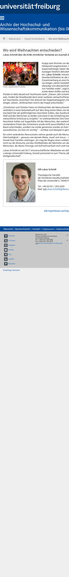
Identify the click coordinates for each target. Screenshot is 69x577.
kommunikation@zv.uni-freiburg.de (50, 243)
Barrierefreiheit (22, 229)
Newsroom (15, 38)
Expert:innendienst (35, 38)
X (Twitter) (11, 240)
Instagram (11, 245)
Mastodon (11, 264)
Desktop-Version (11, 270)
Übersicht (8, 229)
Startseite (4, 38)
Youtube (11, 250)
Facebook (11, 236)
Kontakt (36, 229)
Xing (9, 254)
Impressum (48, 229)
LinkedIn (11, 259)
